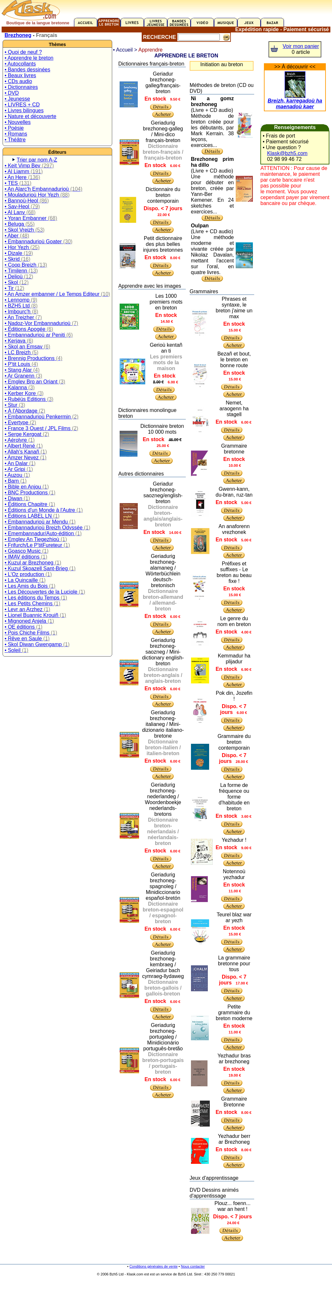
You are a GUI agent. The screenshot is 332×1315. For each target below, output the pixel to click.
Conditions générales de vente (153, 1266)
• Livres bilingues (24, 110)
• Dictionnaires (21, 87)
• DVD (12, 93)
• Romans (16, 134)
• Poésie (14, 128)
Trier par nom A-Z (37, 160)
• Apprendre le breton (29, 58)
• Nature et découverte (30, 116)
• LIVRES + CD (22, 104)
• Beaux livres (20, 75)
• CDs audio (18, 81)
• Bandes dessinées (27, 69)
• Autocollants (20, 63)
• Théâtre (15, 139)
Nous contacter (193, 1266)
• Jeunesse (17, 99)
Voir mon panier (301, 46)
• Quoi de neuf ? (23, 52)
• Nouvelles (17, 122)
